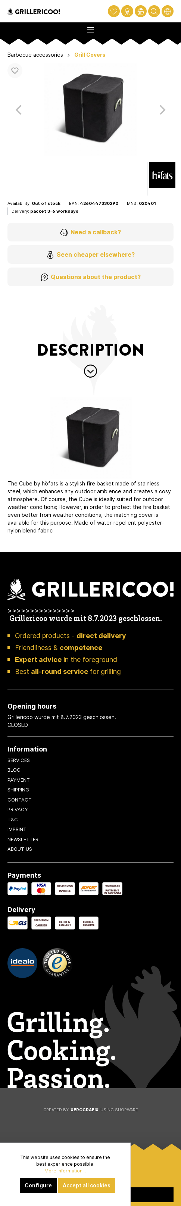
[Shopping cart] (141, 11)
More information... (65, 1171)
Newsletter (22, 839)
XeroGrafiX (85, 1109)
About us (19, 849)
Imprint (16, 829)
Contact (19, 800)
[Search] (154, 11)
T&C (12, 819)
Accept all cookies (86, 1185)
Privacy (17, 809)
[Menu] (90, 27)
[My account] (127, 11)
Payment (18, 780)
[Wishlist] (114, 11)
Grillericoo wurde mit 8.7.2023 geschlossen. (85, 619)
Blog (14, 770)
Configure (38, 1185)
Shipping (18, 790)
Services (18, 760)
